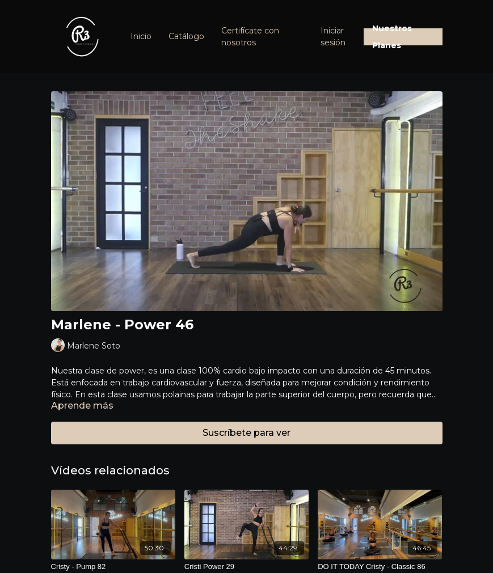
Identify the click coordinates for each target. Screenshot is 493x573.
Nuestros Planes (392, 36)
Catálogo (186, 36)
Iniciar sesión (333, 37)
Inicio (140, 36)
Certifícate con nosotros (250, 37)
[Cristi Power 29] (246, 566)
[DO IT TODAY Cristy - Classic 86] (380, 566)
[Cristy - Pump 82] (113, 566)
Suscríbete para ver (246, 432)
